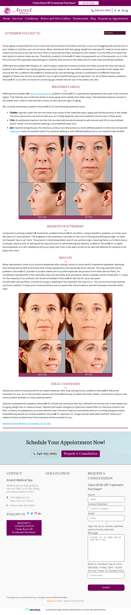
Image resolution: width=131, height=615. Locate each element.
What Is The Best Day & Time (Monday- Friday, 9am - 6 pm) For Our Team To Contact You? (106, 572)
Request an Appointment (113, 19)
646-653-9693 (102, 10)
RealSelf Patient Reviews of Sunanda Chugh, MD (27, 423)
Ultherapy (15, 131)
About (6, 19)
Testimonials (80, 19)
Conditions (32, 19)
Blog (93, 19)
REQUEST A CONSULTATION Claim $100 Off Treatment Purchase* (24, 525)
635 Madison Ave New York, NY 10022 (21, 497)
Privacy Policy (60, 600)
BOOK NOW (89, 3)
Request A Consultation (83, 452)
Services (17, 19)
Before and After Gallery (56, 19)
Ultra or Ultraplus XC (40, 93)
